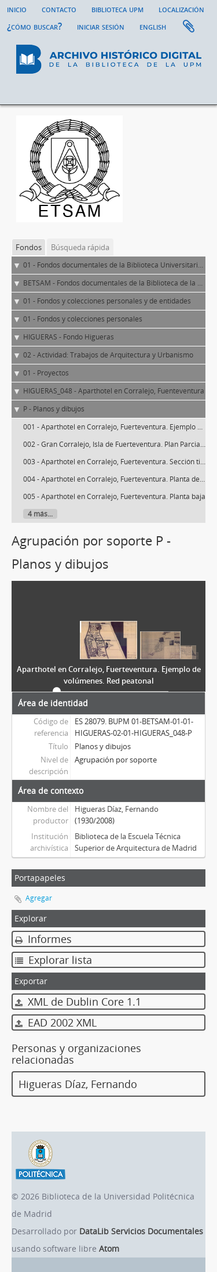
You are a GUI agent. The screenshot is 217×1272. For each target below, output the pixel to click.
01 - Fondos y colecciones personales (82, 319)
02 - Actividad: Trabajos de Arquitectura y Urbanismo (108, 355)
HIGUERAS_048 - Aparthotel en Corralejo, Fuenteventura (113, 391)
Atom (109, 1248)
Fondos (29, 247)
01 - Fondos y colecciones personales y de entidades (107, 301)
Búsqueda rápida (80, 247)
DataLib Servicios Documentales (141, 1231)
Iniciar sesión (100, 26)
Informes (43, 939)
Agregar (38, 898)
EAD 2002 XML (56, 1022)
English (152, 26)
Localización (181, 8)
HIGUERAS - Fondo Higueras (68, 337)
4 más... (40, 514)
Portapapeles (188, 26)
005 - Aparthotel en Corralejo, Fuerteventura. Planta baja (114, 496)
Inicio (17, 8)
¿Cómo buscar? (34, 26)
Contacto (59, 8)
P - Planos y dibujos (53, 409)
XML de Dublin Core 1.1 (78, 1002)
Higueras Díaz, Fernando (117, 809)
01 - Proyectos (46, 373)
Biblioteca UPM (117, 8)
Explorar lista (53, 960)
